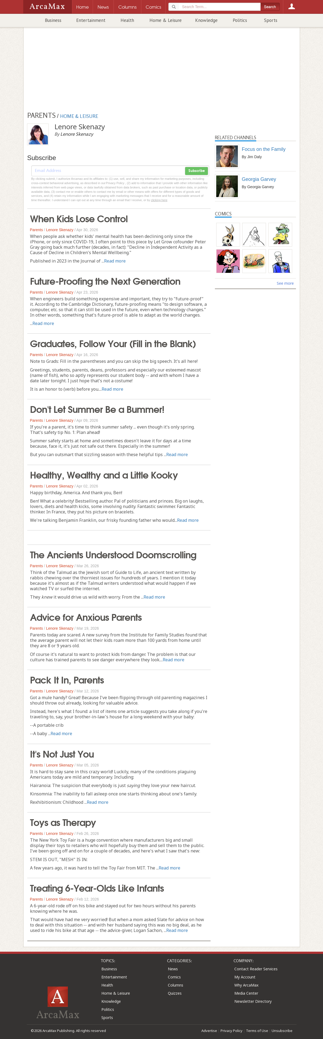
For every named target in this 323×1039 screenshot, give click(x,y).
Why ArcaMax (246, 985)
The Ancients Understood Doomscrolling (113, 554)
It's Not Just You (62, 753)
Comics (174, 977)
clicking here (159, 200)
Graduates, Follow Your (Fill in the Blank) (113, 343)
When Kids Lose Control (79, 218)
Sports (270, 20)
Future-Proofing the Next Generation (105, 280)
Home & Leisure (165, 20)
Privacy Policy (231, 1030)
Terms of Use (257, 1030)
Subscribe (196, 171)
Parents (36, 230)
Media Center (246, 993)
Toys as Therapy (63, 822)
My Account (244, 977)
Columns (175, 985)
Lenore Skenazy (59, 230)
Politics (240, 20)
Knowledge (206, 20)
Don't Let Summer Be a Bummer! (97, 408)
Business (53, 20)
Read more (115, 261)
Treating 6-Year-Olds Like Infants (97, 887)
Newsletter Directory (253, 1001)
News (173, 968)
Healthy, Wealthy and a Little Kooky (104, 474)
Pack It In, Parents (67, 679)
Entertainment (90, 20)
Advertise (209, 1030)
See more (285, 283)
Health (127, 20)
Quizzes (175, 993)
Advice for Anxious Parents (86, 616)
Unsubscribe (282, 1030)
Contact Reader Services (256, 968)
